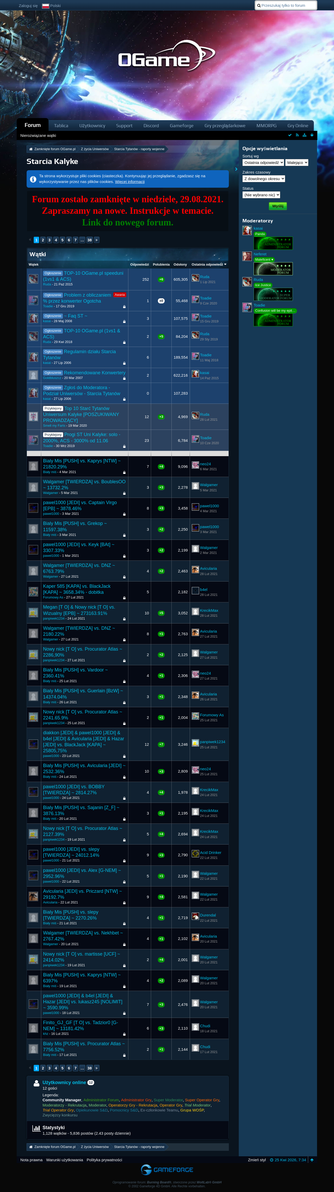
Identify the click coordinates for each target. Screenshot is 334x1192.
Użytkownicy (92, 125)
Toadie (48, 306)
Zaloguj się (28, 5)
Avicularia (208, 568)
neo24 (205, 464)
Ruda (47, 284)
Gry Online (298, 125)
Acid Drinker (211, 852)
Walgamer (50, 493)
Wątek (34, 264)
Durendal (208, 915)
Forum (33, 125)
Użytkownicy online (64, 1082)
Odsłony (180, 264)
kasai (47, 321)
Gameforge (182, 125)
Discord (151, 125)
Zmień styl (257, 1160)
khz (45, 1034)
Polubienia (161, 264)
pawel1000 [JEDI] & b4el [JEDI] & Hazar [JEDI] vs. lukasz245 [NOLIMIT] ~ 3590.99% (82, 1001)
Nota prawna (31, 1160)
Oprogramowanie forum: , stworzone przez (167, 1182)
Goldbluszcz (52, 378)
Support (124, 125)
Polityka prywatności (104, 1160)
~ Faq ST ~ (75, 316)
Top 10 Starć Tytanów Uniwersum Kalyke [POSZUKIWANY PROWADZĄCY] (81, 414)
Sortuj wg (250, 156)
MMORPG (267, 125)
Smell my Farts (54, 425)
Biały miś (49, 472)
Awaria (120, 295)
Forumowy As (53, 597)
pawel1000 (51, 514)
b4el (203, 589)
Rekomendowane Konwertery (95, 372)
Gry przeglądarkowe (225, 125)
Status (248, 188)
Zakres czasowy (256, 172)
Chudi (205, 1026)
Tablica (61, 125)
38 (89, 240)
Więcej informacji (130, 181)
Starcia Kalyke (52, 161)
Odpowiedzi (139, 264)
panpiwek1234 (53, 618)
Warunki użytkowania (64, 1160)
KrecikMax (209, 610)
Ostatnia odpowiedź (207, 264)
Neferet (260, 254)
